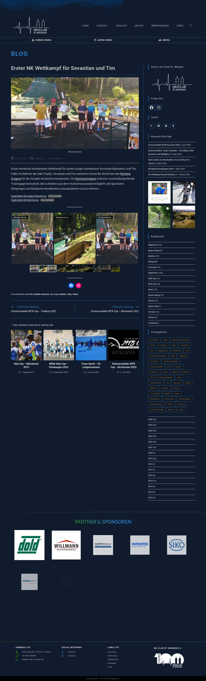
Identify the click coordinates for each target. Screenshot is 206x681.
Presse (151, 300)
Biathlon (151, 256)
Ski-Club (54, 294)
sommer (62, 294)
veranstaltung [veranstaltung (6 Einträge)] (156, 404)
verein (75, 294)
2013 (150, 492)
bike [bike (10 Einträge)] (173, 345)
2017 (150, 470)
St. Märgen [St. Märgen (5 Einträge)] (155, 394)
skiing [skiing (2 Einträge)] (188, 383)
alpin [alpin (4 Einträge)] (165, 340)
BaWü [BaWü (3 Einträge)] (152, 345)
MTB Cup (152, 284)
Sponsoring (153, 306)
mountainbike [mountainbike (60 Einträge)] (156, 367)
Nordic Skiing (55, 158)
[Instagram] (159, 108)
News (150, 289)
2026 (150, 419)
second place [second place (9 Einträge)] (156, 383)
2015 (150, 481)
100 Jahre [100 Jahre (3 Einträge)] (154, 340)
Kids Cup (152, 278)
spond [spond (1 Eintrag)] (176, 388)
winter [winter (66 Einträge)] (171, 410)
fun (31, 294)
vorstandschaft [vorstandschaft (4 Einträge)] (157, 410)
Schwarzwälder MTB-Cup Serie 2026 (164, 145)
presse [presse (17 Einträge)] (175, 372)
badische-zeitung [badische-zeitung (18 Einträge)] (179, 340)
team (69, 294)
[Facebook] (152, 108)
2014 (150, 486)
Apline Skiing (153, 250)
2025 (150, 425)
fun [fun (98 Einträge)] (187, 351)
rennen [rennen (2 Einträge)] (186, 372)
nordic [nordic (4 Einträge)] (178, 367)
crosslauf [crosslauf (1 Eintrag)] (184, 345)
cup (26, 294)
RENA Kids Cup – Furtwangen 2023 (58, 365)
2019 (150, 458)
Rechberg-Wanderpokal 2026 (160, 169)
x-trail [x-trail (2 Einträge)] (181, 410)
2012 (150, 497)
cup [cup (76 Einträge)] (151, 351)
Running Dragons (85, 178)
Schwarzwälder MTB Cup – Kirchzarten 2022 (124, 365)
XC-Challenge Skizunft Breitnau (161, 174)
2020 (150, 453)
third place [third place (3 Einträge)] (169, 399)
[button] (41, 40)
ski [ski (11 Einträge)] (167, 383)
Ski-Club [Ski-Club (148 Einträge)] (177, 383)
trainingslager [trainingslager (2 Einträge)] (185, 399)
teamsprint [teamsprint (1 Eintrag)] (155, 399)
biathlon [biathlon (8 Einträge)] (163, 345)
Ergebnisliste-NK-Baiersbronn (25, 200)
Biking (151, 261)
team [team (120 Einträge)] (177, 394)
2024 (150, 430)
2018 (150, 464)
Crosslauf (152, 267)
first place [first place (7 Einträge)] (176, 351)
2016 (150, 475)
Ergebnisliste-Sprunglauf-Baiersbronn (29, 196)
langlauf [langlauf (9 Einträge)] (183, 356)
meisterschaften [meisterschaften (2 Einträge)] (171, 361)
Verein (151, 317)
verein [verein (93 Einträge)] (169, 404)
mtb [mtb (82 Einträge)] (169, 367)
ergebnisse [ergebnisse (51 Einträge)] (163, 351)
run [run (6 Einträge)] (151, 377)
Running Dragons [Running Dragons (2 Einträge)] (165, 377)
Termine (151, 312)
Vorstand (152, 323)
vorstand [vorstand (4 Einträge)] (181, 404)
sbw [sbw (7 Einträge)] (179, 377)
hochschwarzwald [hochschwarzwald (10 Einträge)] (158, 356)
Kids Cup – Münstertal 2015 (26, 365)
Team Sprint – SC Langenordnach (91, 365)
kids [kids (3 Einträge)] (173, 356)
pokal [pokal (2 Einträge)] (165, 372)
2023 (150, 436)
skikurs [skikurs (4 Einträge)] (153, 388)
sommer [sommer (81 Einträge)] (164, 388)
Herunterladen (55, 196)
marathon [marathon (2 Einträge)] (154, 361)
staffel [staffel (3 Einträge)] (167, 394)
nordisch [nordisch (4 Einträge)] (154, 372)
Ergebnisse (153, 273)
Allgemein (39, 158)
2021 (150, 447)
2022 (150, 442)
